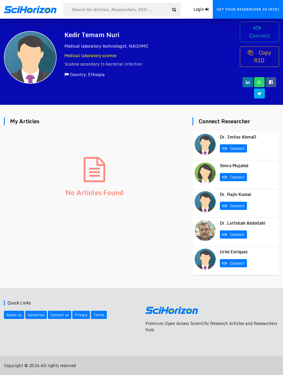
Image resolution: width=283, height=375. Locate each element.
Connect (259, 32)
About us (14, 315)
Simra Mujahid (234, 165)
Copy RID (259, 56)
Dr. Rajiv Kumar (236, 194)
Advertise (36, 315)
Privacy (81, 315)
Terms (98, 315)
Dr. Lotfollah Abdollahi (242, 223)
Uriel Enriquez (234, 251)
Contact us (59, 315)
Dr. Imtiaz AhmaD (238, 137)
